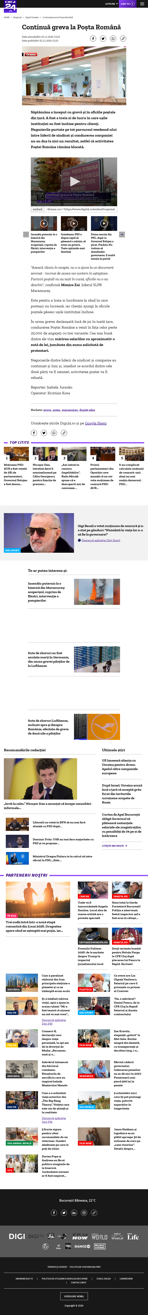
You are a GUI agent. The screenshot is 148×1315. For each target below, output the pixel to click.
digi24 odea (87, 410)
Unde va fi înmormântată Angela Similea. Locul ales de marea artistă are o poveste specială (93, 910)
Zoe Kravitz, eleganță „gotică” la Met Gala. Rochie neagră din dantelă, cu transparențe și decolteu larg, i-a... (127, 1040)
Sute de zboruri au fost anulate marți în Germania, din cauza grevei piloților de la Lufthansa (49, 659)
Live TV (125, 4)
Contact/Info (78, 1282)
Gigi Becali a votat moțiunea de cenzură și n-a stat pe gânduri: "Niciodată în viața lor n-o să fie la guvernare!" (111, 530)
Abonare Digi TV (24, 1278)
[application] (74, 181)
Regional (17, 17)
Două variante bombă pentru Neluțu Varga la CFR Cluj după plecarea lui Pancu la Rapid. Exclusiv (126, 956)
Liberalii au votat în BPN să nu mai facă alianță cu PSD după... (59, 824)
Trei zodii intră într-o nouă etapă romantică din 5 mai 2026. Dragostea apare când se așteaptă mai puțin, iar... (34, 926)
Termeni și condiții (57, 1266)
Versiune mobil (74, 1296)
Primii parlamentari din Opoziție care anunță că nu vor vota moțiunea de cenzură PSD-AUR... (102, 476)
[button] (74, 181)
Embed (37, 209)
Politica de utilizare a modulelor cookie (64, 1278)
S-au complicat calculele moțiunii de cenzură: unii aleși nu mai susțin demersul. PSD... (131, 474)
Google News (96, 423)
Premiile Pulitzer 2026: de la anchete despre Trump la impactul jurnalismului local (91, 956)
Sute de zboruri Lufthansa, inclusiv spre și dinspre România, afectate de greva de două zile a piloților (48, 726)
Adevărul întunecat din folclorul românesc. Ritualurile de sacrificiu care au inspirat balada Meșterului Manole (55, 1073)
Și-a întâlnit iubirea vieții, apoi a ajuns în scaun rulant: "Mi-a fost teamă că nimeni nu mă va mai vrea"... (56, 1006)
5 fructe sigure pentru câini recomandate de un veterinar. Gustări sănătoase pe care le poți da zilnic (55, 1138)
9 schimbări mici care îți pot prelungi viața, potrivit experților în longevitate (127, 1100)
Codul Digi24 (104, 1278)
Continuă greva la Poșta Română (58, 17)
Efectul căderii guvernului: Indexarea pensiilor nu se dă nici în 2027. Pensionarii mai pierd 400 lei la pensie (128, 1073)
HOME (7, 17)
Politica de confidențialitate (85, 1266)
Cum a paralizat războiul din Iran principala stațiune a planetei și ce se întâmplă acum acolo (56, 983)
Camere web (126, 1278)
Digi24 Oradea (32, 17)
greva (47, 410)
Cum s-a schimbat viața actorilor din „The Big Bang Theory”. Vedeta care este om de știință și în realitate (55, 1102)
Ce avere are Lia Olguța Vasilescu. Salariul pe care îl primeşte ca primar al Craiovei (127, 983)
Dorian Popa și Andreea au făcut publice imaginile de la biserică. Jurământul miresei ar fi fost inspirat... (56, 1165)
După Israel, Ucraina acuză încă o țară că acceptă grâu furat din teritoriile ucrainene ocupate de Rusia (122, 793)
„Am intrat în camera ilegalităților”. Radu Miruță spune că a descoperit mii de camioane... (73, 476)
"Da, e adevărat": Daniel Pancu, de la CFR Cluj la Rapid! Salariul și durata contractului (127, 1006)
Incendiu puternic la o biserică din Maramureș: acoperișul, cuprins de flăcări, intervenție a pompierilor (44, 243)
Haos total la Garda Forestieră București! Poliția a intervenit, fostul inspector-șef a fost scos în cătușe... (126, 910)
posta (57, 410)
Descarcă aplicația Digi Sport (101, 540)
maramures (70, 410)
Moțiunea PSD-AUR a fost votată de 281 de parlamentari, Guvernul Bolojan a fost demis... (15, 474)
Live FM (110, 3)
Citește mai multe (113, 845)
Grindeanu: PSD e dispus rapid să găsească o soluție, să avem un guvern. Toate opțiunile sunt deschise (73, 243)
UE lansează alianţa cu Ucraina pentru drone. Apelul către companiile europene (120, 766)
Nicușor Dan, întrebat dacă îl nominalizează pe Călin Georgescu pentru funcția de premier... (44, 474)
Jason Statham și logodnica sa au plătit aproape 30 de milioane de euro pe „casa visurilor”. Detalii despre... (127, 1138)
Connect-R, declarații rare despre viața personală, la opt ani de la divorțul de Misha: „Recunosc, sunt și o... (55, 1042)
